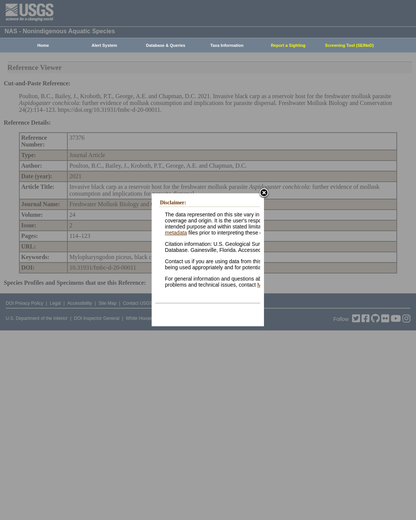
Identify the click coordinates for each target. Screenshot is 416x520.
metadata (176, 233)
